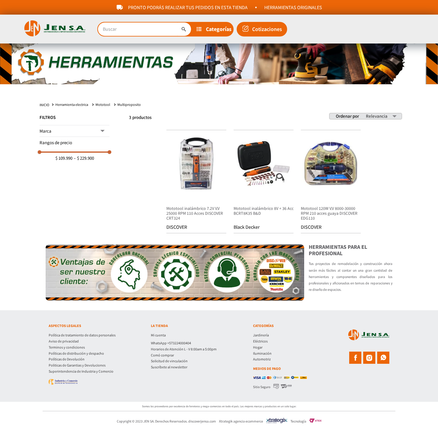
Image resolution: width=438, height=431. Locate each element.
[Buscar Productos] (183, 29)
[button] (214, 29)
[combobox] (144, 29)
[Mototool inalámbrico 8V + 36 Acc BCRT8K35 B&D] (264, 186)
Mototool (103, 108)
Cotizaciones (267, 29)
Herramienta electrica (71, 108)
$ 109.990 (63, 161)
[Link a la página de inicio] (45, 108)
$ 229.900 (84, 161)
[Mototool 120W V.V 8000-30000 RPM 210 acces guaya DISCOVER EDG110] (331, 186)
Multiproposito (129, 108)
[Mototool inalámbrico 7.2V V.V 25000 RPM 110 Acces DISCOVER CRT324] (196, 186)
